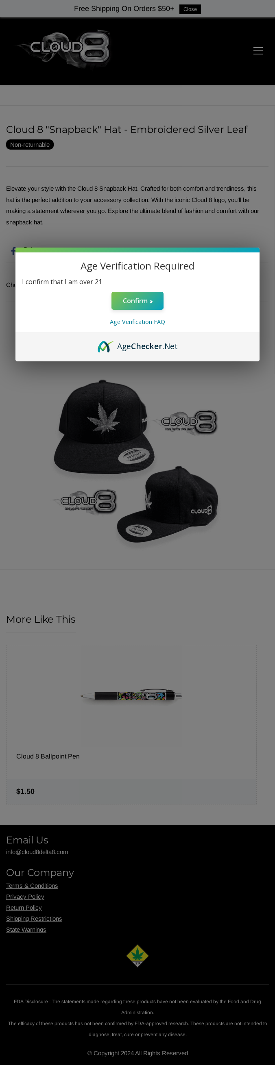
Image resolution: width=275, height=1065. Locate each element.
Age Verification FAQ (137, 322)
